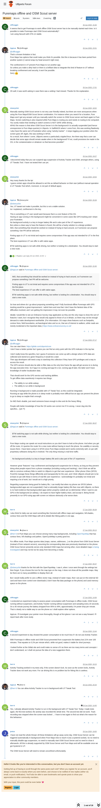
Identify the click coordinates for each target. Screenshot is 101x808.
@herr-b (24, 530)
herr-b (12, 510)
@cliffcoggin (22, 48)
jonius (12, 731)
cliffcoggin (14, 25)
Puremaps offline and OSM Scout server (41, 270)
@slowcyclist (22, 200)
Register (8, 787)
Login (16, 787)
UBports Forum (23, 4)
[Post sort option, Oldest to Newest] (81, 18)
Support (7, 18)
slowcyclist (14, 108)
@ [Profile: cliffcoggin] (15, 52)
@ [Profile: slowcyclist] (15, 204)
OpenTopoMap (83, 534)
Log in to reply (92, 18)
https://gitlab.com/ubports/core (39, 346)
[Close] (96, 764)
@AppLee (24, 266)
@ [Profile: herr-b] (13, 534)
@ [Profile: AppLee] (14, 270)
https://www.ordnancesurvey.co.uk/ (57, 326)
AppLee (13, 48)
